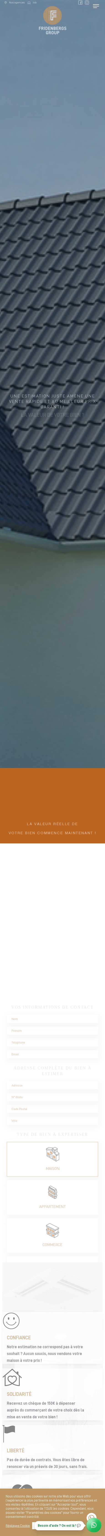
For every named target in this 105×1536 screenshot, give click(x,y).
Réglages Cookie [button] (18, 1525)
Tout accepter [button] (43, 1525)
